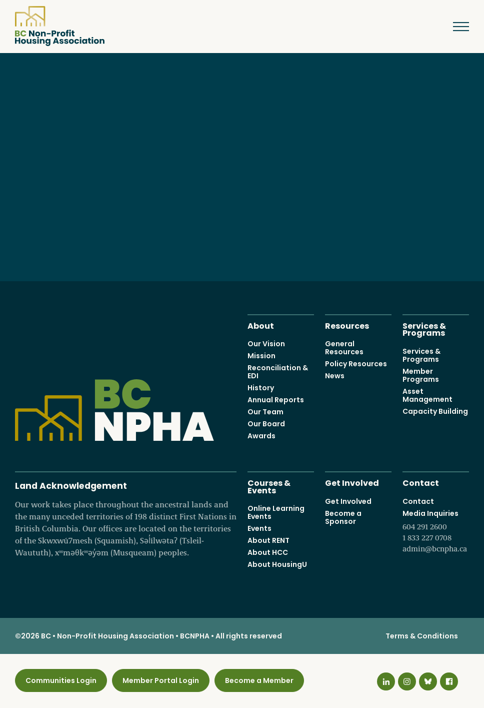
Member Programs (420, 375)
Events (260, 528)
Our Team (266, 412)
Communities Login (61, 680)
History (261, 388)
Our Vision (266, 344)
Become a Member (259, 680)
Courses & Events (269, 485)
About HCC (268, 552)
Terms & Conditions (422, 636)
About (261, 325)
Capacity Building (435, 411)
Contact (420, 482)
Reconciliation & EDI (278, 372)
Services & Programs (424, 328)
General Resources (344, 348)
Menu (453, 27)
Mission (262, 356)
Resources (347, 325)
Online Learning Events (276, 512)
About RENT (269, 540)
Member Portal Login (160, 680)
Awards (262, 436)
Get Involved (352, 482)
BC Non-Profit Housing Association (59, 26)
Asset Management (427, 395)
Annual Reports (276, 400)
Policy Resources (356, 364)
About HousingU (277, 564)
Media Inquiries (435, 531)
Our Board (266, 424)
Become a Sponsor (343, 517)
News (334, 376)
